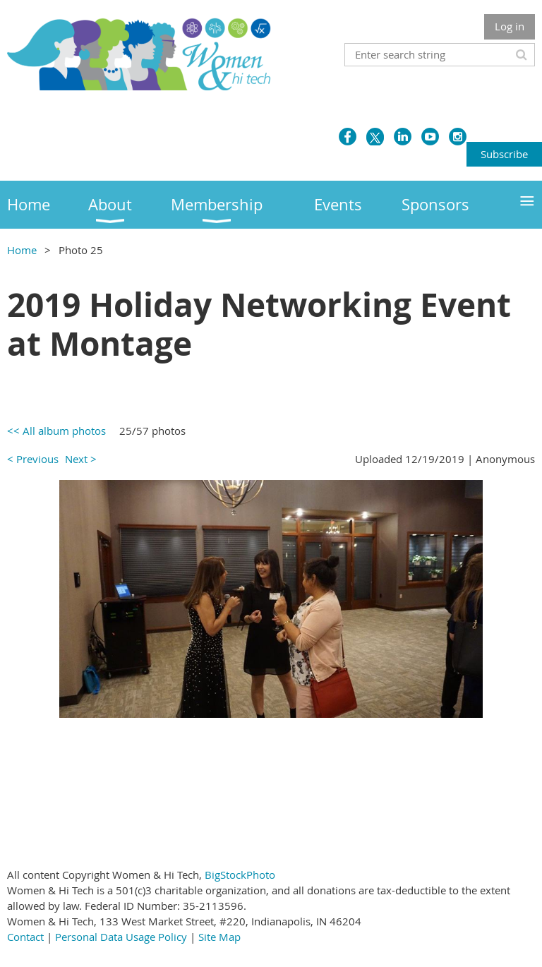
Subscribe (504, 154)
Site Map (219, 937)
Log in (509, 26)
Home (22, 250)
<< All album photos (56, 431)
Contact (25, 937)
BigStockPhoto (240, 874)
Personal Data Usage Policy (121, 937)
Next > (81, 459)
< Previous (33, 459)
